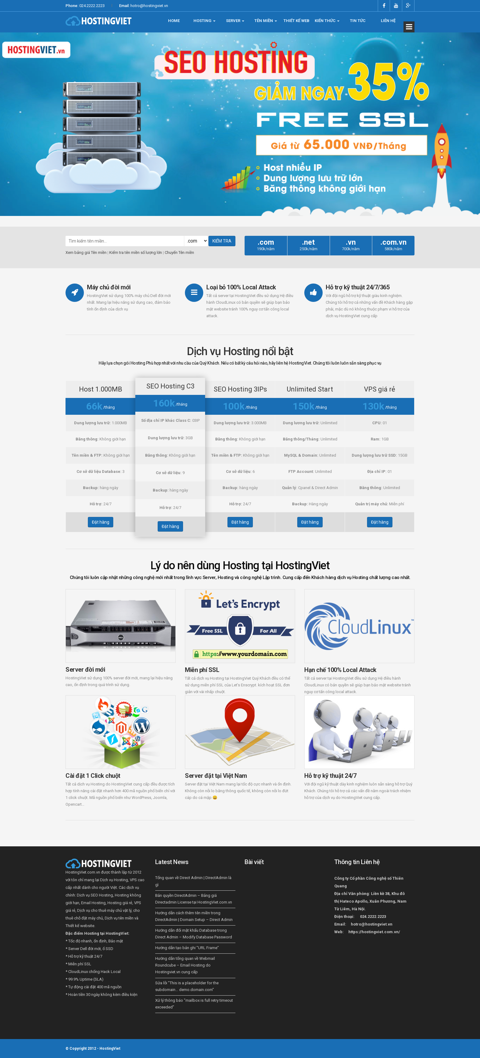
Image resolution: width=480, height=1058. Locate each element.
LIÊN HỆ (388, 20)
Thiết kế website (80, 925)
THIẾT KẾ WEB (296, 20)
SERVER (235, 20)
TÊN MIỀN (265, 20)
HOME (174, 20)
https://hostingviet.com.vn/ (374, 932)
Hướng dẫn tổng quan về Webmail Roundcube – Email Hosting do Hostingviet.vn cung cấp (185, 965)
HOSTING (204, 20)
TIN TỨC (358, 20)
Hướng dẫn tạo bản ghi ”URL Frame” (187, 947)
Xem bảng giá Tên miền (86, 252)
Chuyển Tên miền (179, 252)
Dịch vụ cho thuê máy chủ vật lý (104, 910)
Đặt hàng (100, 522)
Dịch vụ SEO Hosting (95, 895)
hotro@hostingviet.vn (149, 5)
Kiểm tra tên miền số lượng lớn (135, 252)
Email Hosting (93, 902)
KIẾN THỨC (327, 20)
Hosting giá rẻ (119, 902)
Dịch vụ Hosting (114, 880)
